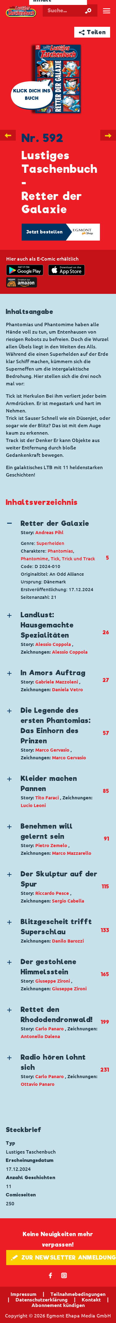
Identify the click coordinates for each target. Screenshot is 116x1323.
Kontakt (91, 1299)
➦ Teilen (92, 32)
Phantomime (34, 558)
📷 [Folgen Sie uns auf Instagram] (64, 1275)
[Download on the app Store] (66, 270)
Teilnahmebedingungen (77, 1294)
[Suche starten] (88, 10)
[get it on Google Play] (24, 270)
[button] (53, 527)
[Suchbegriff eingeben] (70, 10)
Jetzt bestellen (44, 231)
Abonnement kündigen (58, 1305)
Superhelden (50, 543)
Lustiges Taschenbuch (21, 12)
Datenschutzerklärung (41, 1299)
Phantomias (60, 551)
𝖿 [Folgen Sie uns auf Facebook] (50, 1275)
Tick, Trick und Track (73, 558)
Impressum (24, 1294)
